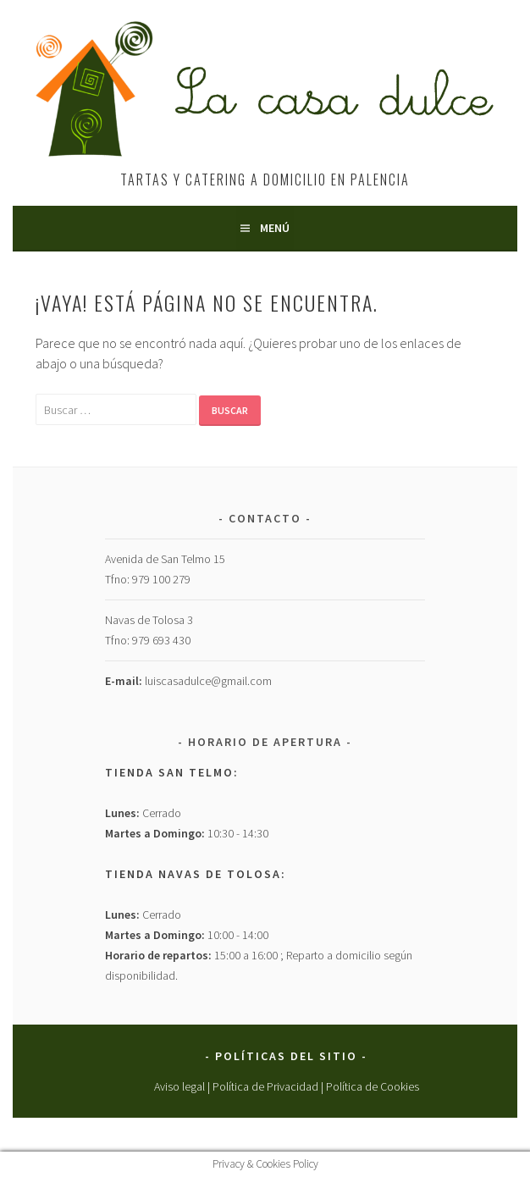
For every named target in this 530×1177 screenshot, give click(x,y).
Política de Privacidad (265, 1086)
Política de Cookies (372, 1086)
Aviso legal (179, 1086)
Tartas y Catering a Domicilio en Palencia (265, 179)
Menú (275, 227)
